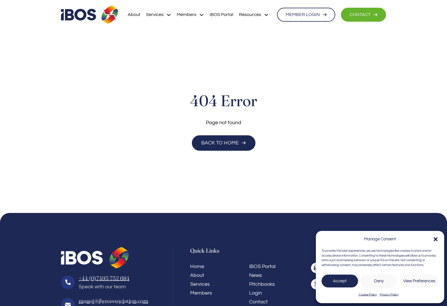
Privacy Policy (389, 294)
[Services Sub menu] (168, 15)
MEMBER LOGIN (306, 14)
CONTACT (363, 14)
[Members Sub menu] (201, 15)
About (134, 14)
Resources (250, 14)
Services (155, 14)
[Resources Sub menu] (266, 15)
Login (255, 293)
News (255, 275)
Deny (379, 281)
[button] (435, 239)
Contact (258, 302)
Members (186, 14)
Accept (340, 281)
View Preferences (419, 281)
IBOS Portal (221, 14)
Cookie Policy (368, 294)
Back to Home (223, 143)
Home (197, 266)
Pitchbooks (262, 284)
